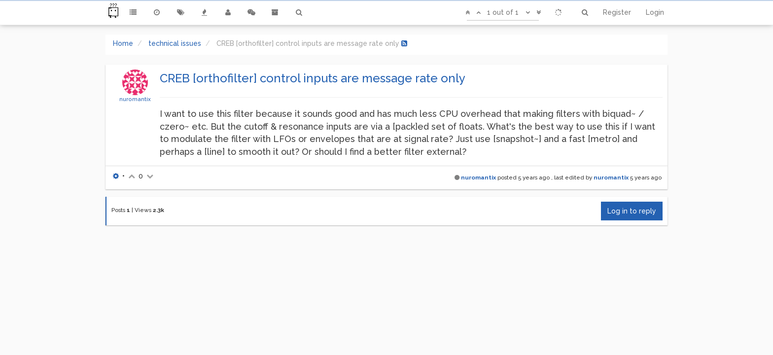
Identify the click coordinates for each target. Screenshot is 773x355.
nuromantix (135, 99)
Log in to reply (631, 211)
